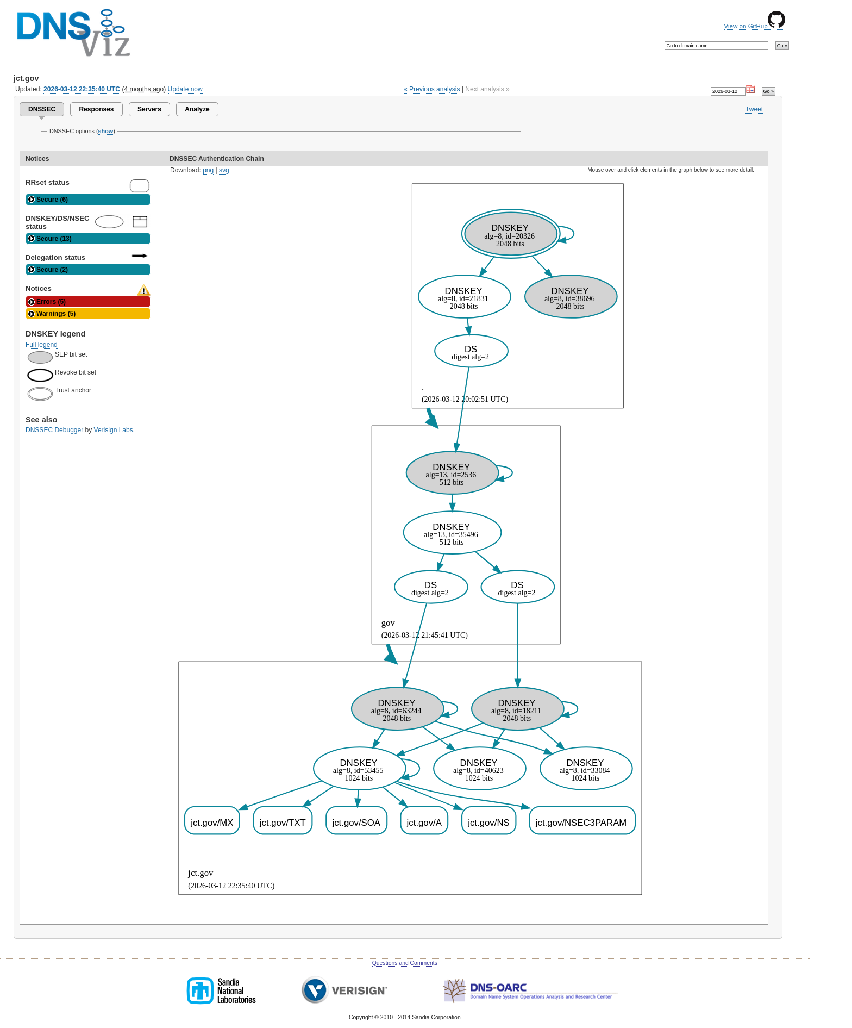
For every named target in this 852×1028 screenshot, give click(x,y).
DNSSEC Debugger (54, 430)
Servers (149, 109)
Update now (185, 89)
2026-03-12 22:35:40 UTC (81, 89)
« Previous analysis (432, 89)
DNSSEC (41, 109)
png (208, 170)
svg (224, 170)
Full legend (42, 344)
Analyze (197, 109)
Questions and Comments (404, 963)
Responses (96, 109)
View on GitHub (754, 26)
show (106, 131)
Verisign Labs (113, 430)
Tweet (754, 109)
